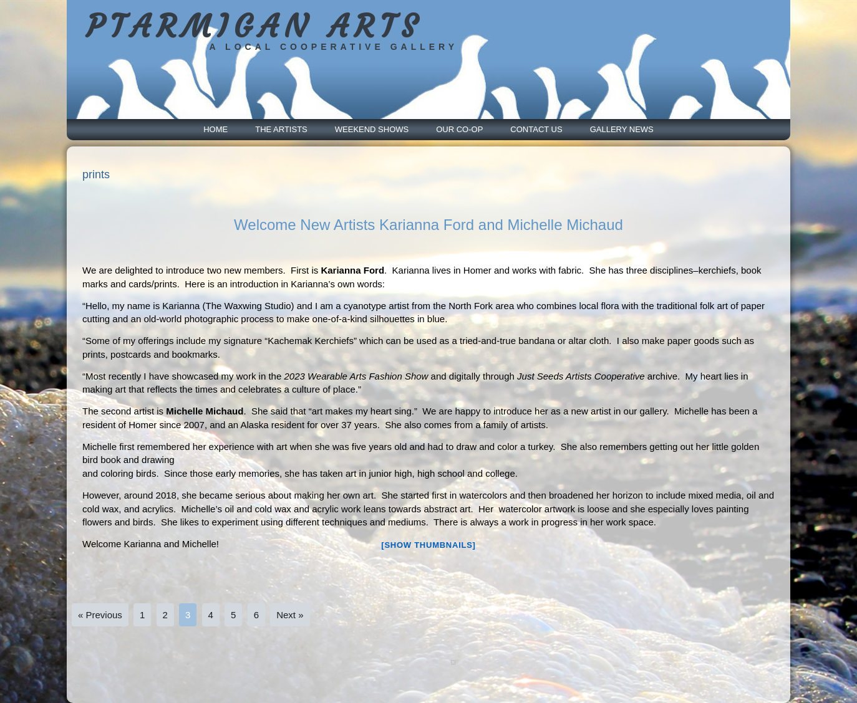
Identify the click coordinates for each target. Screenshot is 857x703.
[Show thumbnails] (428, 545)
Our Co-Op (459, 129)
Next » (289, 615)
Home (215, 129)
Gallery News (622, 129)
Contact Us (536, 129)
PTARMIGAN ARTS (254, 26)
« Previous (100, 615)
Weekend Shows (372, 129)
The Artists (281, 129)
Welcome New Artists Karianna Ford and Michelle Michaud (428, 224)
